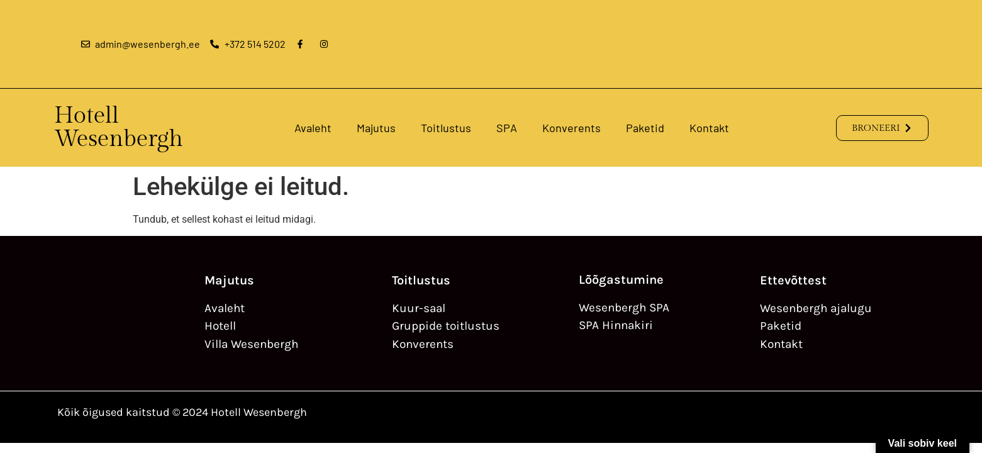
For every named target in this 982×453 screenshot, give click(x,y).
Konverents (571, 128)
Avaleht (313, 128)
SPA (506, 128)
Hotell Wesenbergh (118, 127)
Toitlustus (446, 128)
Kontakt (709, 128)
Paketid (645, 128)
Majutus (376, 128)
